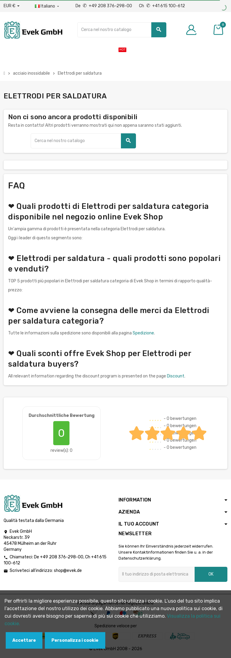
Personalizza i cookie (74, 640)
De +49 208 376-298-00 (104, 5)
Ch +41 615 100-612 (162, 5)
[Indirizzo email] (157, 574)
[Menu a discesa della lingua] (47, 6)
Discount (175, 376)
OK (211, 574)
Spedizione (143, 333)
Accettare (24, 640)
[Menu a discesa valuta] (12, 6)
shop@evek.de (68, 570)
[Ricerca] (121, 29)
